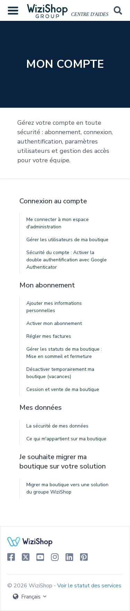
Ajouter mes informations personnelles (54, 307)
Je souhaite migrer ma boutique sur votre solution (62, 461)
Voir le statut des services (89, 585)
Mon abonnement (47, 285)
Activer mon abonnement (54, 323)
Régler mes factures (48, 336)
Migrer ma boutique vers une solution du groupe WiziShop (67, 488)
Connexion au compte (53, 201)
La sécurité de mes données (57, 426)
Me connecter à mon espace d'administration (57, 223)
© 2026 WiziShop (30, 585)
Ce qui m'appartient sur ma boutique (66, 438)
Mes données (40, 407)
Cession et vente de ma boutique (62, 389)
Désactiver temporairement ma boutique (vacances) (60, 373)
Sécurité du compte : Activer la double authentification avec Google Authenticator (66, 259)
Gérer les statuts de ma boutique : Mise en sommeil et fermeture (64, 353)
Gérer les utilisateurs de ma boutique (67, 239)
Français (30, 597)
